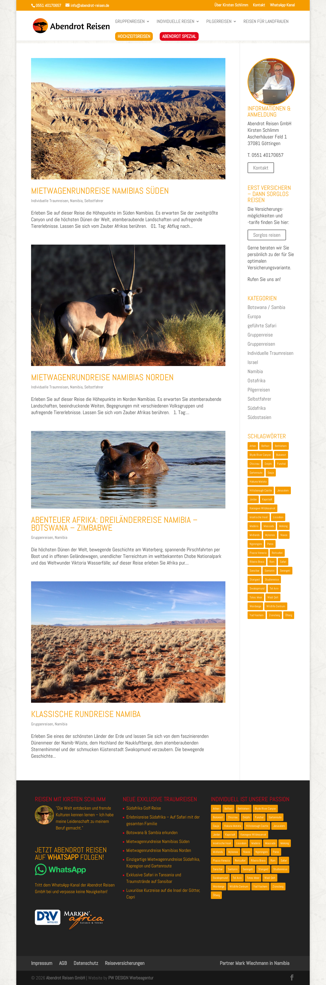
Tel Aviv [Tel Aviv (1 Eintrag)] (274, 588)
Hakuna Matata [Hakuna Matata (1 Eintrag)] (258, 482)
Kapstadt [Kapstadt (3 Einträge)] (267, 499)
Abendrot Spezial (179, 36)
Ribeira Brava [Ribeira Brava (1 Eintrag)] (257, 562)
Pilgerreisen (219, 22)
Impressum (41, 963)
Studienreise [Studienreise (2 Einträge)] (272, 580)
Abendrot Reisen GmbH (65, 978)
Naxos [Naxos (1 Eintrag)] (284, 535)
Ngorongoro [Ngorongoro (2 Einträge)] (256, 544)
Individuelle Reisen (175, 22)
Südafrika (257, 408)
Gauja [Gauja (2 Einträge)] (271, 473)
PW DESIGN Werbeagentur (130, 978)
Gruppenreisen (130, 22)
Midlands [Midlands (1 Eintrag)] (255, 535)
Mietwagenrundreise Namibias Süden (100, 190)
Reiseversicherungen (124, 963)
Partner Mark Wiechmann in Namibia (254, 963)
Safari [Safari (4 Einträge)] (283, 562)
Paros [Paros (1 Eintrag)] (270, 544)
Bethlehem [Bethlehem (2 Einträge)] (281, 446)
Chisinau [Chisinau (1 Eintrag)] (254, 464)
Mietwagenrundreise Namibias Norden (102, 377)
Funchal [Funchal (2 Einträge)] (281, 464)
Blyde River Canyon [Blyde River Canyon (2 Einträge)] (260, 455)
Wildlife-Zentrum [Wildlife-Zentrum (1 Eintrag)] (275, 606)
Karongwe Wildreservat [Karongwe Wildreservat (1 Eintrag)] (262, 508)
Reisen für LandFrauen (266, 22)
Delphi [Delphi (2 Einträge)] (268, 464)
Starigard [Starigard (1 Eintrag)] (255, 580)
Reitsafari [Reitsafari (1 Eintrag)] (277, 553)
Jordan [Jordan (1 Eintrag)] (253, 499)
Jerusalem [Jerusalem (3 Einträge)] (283, 490)
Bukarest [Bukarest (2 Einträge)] (281, 455)
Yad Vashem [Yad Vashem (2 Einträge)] (257, 615)
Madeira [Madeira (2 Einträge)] (254, 526)
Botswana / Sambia (266, 307)
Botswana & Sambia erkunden (152, 832)
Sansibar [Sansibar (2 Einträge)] (254, 571)
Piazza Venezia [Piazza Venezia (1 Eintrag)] (258, 553)
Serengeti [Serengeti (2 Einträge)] (285, 571)
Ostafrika (256, 380)
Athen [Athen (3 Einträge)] (253, 446)
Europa (254, 316)
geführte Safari (262, 325)
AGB (63, 963)
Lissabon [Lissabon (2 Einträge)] (278, 517)
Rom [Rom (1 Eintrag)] (272, 562)
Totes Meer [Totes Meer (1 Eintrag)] (256, 597)
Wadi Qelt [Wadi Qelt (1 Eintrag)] (272, 597)
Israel (253, 362)
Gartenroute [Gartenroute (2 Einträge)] (256, 473)
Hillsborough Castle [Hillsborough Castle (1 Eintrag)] (261, 490)
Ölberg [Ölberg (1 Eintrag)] (288, 615)
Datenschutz (86, 963)
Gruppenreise (260, 334)
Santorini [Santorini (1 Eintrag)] (270, 571)
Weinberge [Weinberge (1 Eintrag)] (255, 606)
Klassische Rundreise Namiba (86, 714)
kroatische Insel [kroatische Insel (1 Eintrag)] (259, 517)
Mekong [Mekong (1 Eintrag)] (283, 526)
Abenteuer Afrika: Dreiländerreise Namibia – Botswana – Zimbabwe (114, 523)
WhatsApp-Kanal (282, 5)
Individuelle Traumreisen (49, 200)
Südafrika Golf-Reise (143, 808)
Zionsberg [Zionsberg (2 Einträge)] (274, 615)
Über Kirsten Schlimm (231, 5)
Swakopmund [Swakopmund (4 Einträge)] (257, 588)
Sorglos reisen (266, 235)
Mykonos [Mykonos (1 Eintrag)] (270, 535)
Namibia (76, 200)
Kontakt (259, 5)
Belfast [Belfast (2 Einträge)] (265, 446)
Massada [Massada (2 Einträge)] (269, 526)
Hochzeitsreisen (134, 36)
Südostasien (259, 417)
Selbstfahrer (93, 200)
